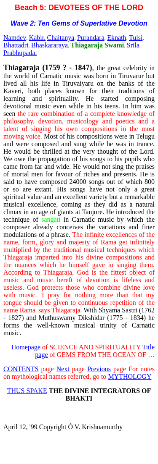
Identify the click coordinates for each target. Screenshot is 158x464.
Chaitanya (61, 37)
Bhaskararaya (49, 45)
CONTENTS (21, 368)
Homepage (25, 347)
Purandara (90, 37)
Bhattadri (16, 45)
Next (63, 368)
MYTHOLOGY (129, 376)
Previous (99, 368)
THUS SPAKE (27, 390)
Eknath (116, 37)
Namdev (14, 37)
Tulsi (135, 37)
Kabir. (37, 37)
